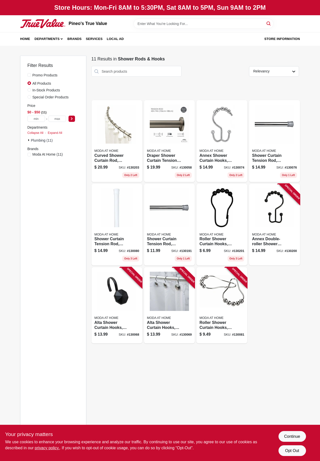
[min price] (36, 119)
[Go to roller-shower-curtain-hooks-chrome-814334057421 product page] (221, 305)
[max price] (57, 119)
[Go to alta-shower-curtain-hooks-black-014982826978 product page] (117, 305)
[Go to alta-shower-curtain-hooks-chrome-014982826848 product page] (169, 305)
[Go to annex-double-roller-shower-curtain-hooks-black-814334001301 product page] (274, 225)
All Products (41, 83)
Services (94, 39)
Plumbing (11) (42, 140)
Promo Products (45, 75)
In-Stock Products (46, 90)
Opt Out (292, 451)
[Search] (268, 23)
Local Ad (115, 39)
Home (25, 39)
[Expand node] (29, 140)
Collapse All (36, 133)
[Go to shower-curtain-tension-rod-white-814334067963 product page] (117, 225)
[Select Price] (71, 119)
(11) (47, 154)
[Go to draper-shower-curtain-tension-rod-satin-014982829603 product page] (169, 141)
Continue (292, 436)
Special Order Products (50, 97)
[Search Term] (204, 24)
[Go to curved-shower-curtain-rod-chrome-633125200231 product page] (117, 141)
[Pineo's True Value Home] (42, 23)
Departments (47, 39)
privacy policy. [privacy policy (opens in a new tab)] (47, 448)
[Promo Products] (29, 75)
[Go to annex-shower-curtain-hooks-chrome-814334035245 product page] (221, 141)
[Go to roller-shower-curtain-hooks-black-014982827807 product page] (221, 225)
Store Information (282, 39)
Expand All (55, 133)
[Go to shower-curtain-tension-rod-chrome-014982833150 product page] (169, 225)
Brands (75, 39)
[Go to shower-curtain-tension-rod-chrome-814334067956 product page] (274, 141)
